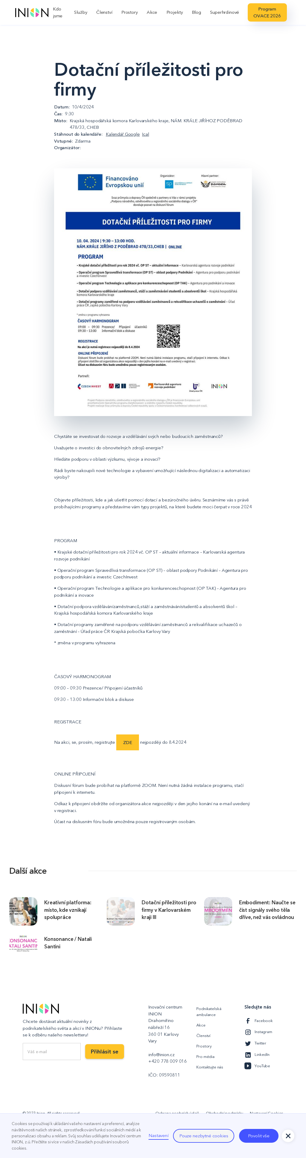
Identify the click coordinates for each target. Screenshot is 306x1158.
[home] (31, 12)
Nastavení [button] (159, 1135)
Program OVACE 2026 (267, 12)
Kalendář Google (123, 134)
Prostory (129, 12)
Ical (145, 134)
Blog (196, 12)
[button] (288, 1136)
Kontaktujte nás (209, 1067)
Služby (80, 12)
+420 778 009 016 (167, 1061)
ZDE (127, 742)
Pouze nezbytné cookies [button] (203, 1136)
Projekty (174, 12)
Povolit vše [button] (259, 1136)
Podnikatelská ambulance (208, 1011)
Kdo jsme (57, 12)
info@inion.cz (161, 1054)
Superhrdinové (224, 12)
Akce (152, 12)
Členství (104, 12)
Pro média (205, 1056)
